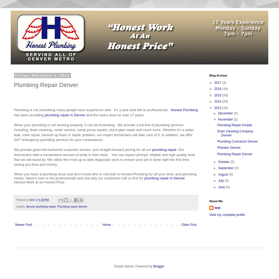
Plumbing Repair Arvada (234, 125)
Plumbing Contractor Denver (237, 141)
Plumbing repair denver (72, 206)
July (221, 181)
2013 (218, 108)
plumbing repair (164, 150)
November (226, 119)
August (223, 174)
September (226, 168)
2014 (218, 101)
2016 (218, 89)
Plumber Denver (229, 148)
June (222, 187)
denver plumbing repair (41, 206)
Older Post (189, 225)
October (224, 162)
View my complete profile (227, 215)
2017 (218, 83)
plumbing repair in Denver (65, 115)
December (226, 113)
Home (106, 225)
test (217, 208)
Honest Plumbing (184, 110)
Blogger (158, 266)
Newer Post (23, 225)
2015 (218, 95)
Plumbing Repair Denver (234, 154)
